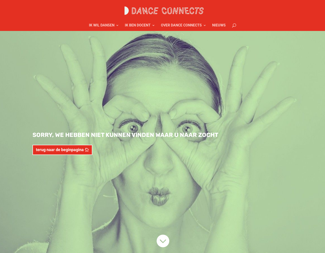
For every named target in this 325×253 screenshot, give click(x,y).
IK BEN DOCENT (138, 25)
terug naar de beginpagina (60, 149)
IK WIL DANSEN (101, 25)
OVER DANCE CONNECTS (181, 25)
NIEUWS (219, 25)
